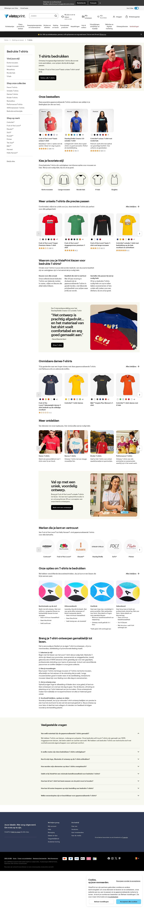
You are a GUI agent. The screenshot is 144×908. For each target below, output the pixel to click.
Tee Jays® (10, 143)
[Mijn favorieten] (103, 17)
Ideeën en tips (52, 835)
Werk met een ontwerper (62, 507)
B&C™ (9, 146)
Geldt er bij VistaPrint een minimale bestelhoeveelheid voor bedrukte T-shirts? (70, 774)
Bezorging (51, 832)
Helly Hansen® (12, 153)
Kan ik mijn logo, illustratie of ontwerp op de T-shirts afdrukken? (65, 759)
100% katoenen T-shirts (15, 108)
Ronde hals (11, 73)
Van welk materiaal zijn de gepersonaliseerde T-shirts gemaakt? (65, 733)
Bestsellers (11, 101)
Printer (9, 139)
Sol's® (9, 132)
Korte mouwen (12, 63)
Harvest (10, 149)
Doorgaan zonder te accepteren (128, 881)
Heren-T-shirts (12, 87)
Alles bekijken (133, 206)
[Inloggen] (117, 16)
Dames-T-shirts (12, 94)
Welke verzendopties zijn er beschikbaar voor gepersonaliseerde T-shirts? (68, 795)
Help (49, 829)
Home (6, 40)
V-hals (9, 76)
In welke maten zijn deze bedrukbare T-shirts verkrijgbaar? (63, 752)
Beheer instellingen (101, 902)
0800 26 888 (8, 858)
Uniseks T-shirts (12, 91)
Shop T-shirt (57, 345)
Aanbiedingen (134, 26)
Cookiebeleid (113, 897)
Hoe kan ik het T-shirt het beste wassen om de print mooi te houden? (67, 781)
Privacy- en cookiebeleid (25, 858)
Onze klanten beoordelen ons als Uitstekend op (111, 837)
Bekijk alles (11, 161)
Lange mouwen (13, 66)
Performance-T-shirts (14, 104)
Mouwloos (11, 69)
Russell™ (10, 136)
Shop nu (103, 34)
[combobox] (42, 16)
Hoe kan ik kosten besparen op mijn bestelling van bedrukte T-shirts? (67, 788)
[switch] (133, 8)
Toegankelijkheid (53, 838)
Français (93, 3)
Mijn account (52, 826)
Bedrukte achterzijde (14, 111)
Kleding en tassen (18, 40)
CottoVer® (10, 122)
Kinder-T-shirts (12, 97)
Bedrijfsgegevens (53, 858)
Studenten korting (54, 842)
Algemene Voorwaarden (40, 858)
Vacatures (74, 829)
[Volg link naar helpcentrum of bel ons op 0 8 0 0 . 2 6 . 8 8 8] (70, 16)
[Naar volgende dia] (141, 34)
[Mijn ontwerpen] (88, 16)
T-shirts (29, 40)
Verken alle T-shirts (47, 78)
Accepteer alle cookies (128, 902)
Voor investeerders (77, 832)
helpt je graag (15, 832)
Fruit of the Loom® (14, 126)
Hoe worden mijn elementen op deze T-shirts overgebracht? (63, 766)
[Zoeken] (56, 16)
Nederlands (81, 3)
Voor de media (76, 835)
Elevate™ (10, 129)
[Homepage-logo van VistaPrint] (15, 17)
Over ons (74, 826)
